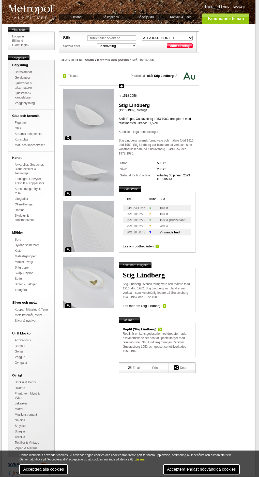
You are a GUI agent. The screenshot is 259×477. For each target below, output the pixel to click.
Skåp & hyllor (24, 273)
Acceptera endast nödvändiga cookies (201, 469)
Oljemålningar (24, 204)
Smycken (21, 426)
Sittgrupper (22, 267)
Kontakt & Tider (180, 17)
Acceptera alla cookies (43, 469)
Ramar (19, 210)
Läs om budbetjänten (138, 246)
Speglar (20, 431)
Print (155, 368)
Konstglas (21, 139)
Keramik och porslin (28, 134)
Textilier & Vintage (27, 442)
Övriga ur (21, 362)
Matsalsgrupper (25, 256)
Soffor (19, 278)
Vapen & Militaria (26, 448)
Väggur (20, 357)
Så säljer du (146, 17)
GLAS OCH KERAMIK (77, 60)
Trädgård (21, 290)
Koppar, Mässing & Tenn (31, 309)
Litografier (21, 199)
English (209, 6)
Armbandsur (23, 340)
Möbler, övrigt (24, 262)
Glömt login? (20, 45)
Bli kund (223, 6)
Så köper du (111, 17)
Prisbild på (154, 76)
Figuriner (21, 122)
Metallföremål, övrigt (28, 315)
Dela (180, 367)
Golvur (19, 351)
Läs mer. (140, 459)
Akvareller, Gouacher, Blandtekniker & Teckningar (29, 169)
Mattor (19, 409)
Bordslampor (23, 72)
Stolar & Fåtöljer (26, 284)
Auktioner (76, 17)
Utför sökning (180, 46)
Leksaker (21, 403)
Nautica (20, 420)
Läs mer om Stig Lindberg (142, 306)
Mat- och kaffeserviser (30, 145)
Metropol (31, 12)
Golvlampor (22, 77)
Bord (18, 239)
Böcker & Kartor (25, 382)
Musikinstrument (26, 414)
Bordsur (20, 346)
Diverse (20, 388)
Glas (18, 128)
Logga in (239, 6)
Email (134, 367)
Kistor (19, 250)
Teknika (20, 437)
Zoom (68, 138)
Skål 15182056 (143, 60)
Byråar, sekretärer (27, 245)
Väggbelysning (25, 103)
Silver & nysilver (25, 320)
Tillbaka (73, 76)
